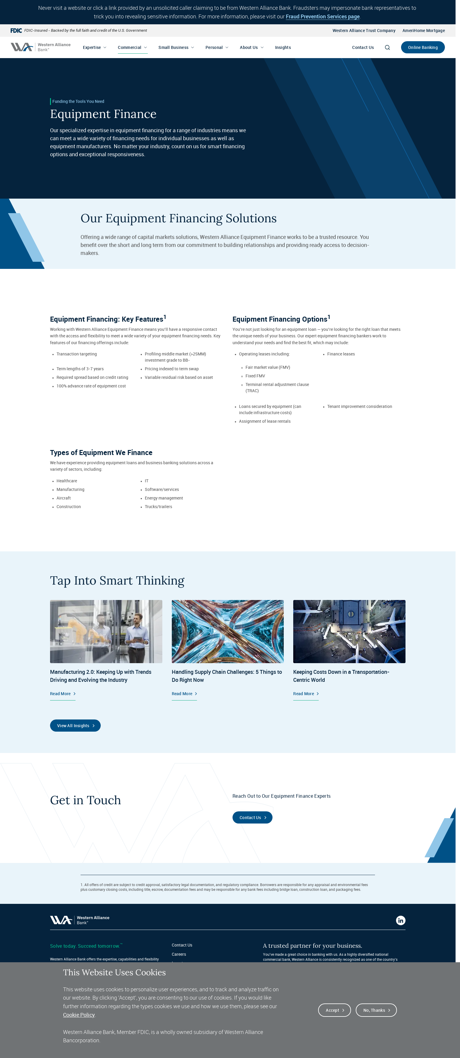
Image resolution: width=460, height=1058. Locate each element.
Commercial (129, 47)
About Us (249, 47)
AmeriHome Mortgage (424, 30)
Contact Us (363, 47)
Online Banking (423, 47)
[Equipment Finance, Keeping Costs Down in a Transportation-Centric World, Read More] (349, 650)
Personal (214, 47)
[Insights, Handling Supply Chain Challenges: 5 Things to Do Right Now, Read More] (228, 650)
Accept (332, 1020)
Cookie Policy (79, 1024)
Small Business (173, 47)
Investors (180, 963)
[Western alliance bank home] (40, 47)
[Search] (387, 47)
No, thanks (374, 1020)
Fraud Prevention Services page (323, 16)
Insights (283, 47)
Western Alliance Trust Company (364, 30)
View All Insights (73, 725)
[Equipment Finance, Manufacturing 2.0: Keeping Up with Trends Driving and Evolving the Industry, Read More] (106, 650)
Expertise (92, 47)
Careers (179, 954)
